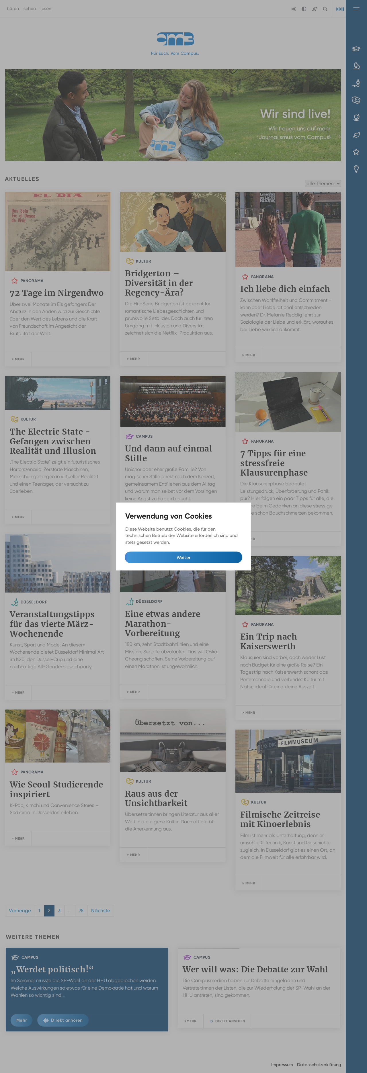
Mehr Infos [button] (183, 542)
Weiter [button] (184, 557)
